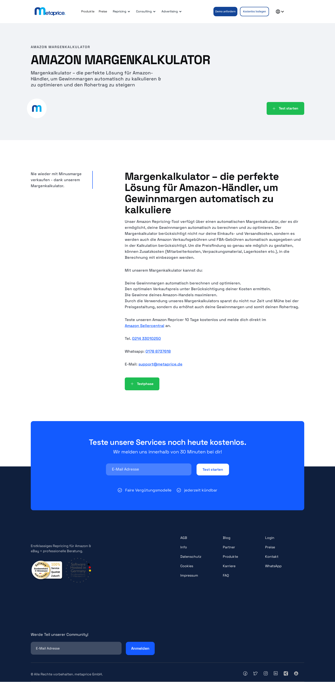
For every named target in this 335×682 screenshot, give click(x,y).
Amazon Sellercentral (144, 325)
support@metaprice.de (160, 364)
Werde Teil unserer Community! (59, 634)
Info (183, 547)
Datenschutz (190, 557)
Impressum (189, 576)
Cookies (186, 566)
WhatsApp (273, 566)
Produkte (87, 11)
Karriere (229, 566)
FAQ (226, 576)
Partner (229, 547)
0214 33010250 (146, 338)
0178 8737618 (158, 351)
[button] (120, 11)
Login (269, 538)
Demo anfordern (225, 11)
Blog (226, 538)
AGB (183, 538)
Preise (103, 11)
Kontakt (271, 557)
